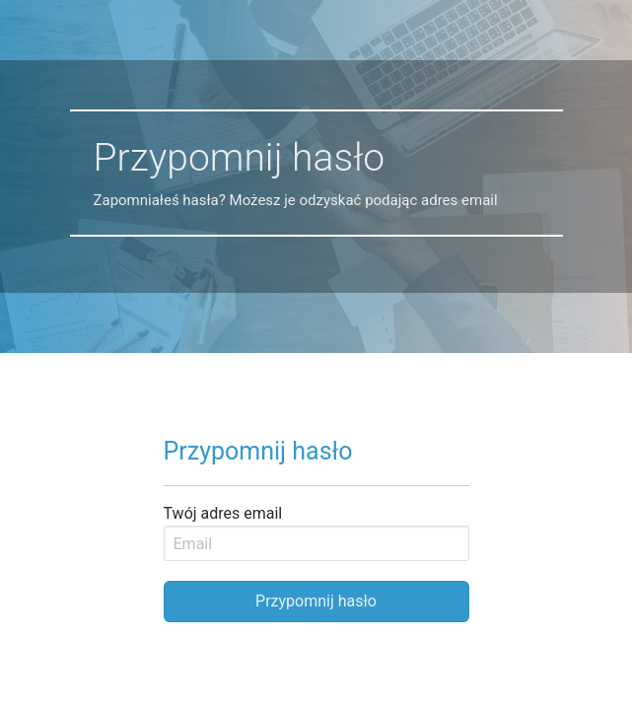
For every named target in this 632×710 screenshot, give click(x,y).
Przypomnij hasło (316, 601)
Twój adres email (223, 513)
